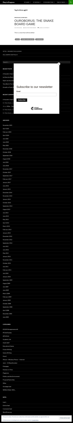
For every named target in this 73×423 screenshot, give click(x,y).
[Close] (58, 64)
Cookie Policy (35, 420)
